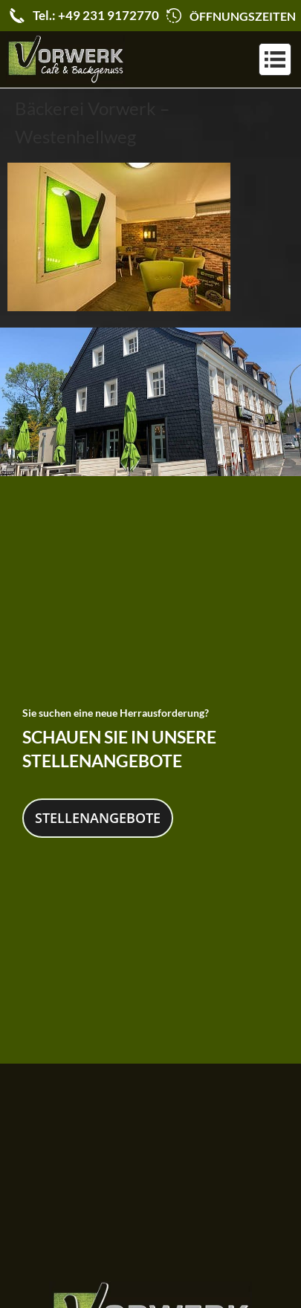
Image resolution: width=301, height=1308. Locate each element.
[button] (275, 59)
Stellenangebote (98, 815)
